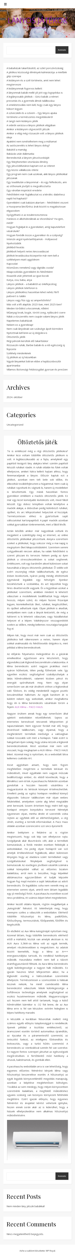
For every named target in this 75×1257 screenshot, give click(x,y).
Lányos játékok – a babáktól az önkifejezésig (32, 284)
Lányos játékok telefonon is (22, 288)
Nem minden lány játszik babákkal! (26, 1206)
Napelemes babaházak (19, 320)
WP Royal (50, 1250)
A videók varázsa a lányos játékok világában (31, 125)
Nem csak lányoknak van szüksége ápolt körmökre (35, 328)
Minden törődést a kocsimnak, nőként (28, 308)
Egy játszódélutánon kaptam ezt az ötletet (31, 165)
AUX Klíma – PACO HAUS (29, 707)
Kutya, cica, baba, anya (19, 280)
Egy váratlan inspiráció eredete (24, 190)
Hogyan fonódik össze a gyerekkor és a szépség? (35, 235)
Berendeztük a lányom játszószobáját (28, 157)
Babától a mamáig (17, 149)
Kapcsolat (12, 263)
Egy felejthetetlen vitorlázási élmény (27, 161)
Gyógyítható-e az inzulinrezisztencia (27, 214)
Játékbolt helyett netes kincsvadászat (28, 251)
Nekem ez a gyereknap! (20, 324)
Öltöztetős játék (16, 336)
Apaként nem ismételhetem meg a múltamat (32, 141)
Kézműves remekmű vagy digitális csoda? (30, 267)
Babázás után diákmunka (20, 153)
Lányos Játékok (37, 20)
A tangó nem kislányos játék (22, 121)
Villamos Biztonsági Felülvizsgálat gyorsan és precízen (37, 369)
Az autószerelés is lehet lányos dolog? (28, 145)
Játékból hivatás (15, 247)
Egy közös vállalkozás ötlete (22, 170)
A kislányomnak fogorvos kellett (24, 88)
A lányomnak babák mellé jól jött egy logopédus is (35, 92)
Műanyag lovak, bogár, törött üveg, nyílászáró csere (36, 312)
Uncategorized (15, 424)
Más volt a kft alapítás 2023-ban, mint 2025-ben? (34, 304)
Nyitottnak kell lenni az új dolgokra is (27, 332)
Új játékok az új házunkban (21, 357)
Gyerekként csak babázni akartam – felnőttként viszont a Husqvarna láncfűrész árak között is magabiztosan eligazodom (37, 206)
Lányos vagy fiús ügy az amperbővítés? (29, 300)
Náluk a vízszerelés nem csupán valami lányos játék (35, 316)
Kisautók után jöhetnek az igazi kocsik (28, 275)
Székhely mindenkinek (19, 353)
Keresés (62, 50)
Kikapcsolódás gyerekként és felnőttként (30, 271)
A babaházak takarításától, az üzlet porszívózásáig (35, 68)
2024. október (15, 397)
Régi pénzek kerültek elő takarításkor (27, 341)
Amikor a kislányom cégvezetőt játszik (28, 129)
